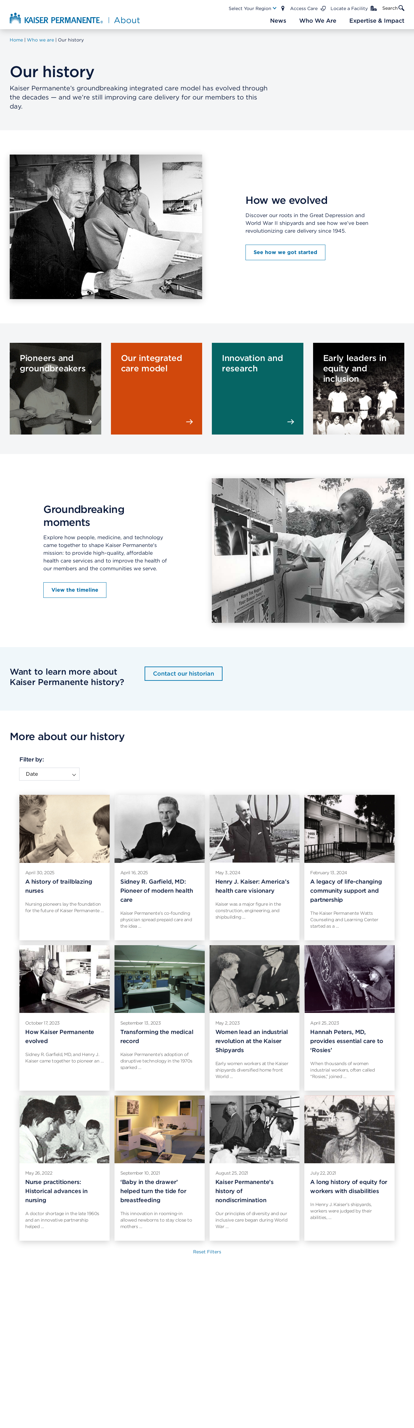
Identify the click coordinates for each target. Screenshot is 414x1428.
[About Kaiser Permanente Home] (75, 18)
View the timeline (74, 590)
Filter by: (31, 759)
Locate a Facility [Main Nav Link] (349, 8)
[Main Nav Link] (253, 8)
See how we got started (285, 252)
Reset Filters (207, 1251)
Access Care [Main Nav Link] (304, 8)
